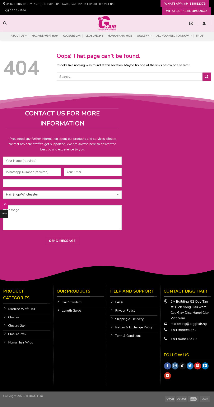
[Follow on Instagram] (175, 365)
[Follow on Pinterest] (197, 365)
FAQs (199, 35)
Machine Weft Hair (45, 35)
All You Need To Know (174, 35)
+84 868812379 (184, 338)
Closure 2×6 (94, 35)
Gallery (144, 35)
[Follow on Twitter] (190, 365)
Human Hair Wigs (120, 35)
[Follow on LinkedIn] (205, 365)
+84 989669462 (184, 329)
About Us (19, 35)
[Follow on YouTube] (167, 375)
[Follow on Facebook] (167, 365)
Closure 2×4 (72, 35)
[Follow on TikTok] (182, 365)
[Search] (4, 23)
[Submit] (207, 77)
